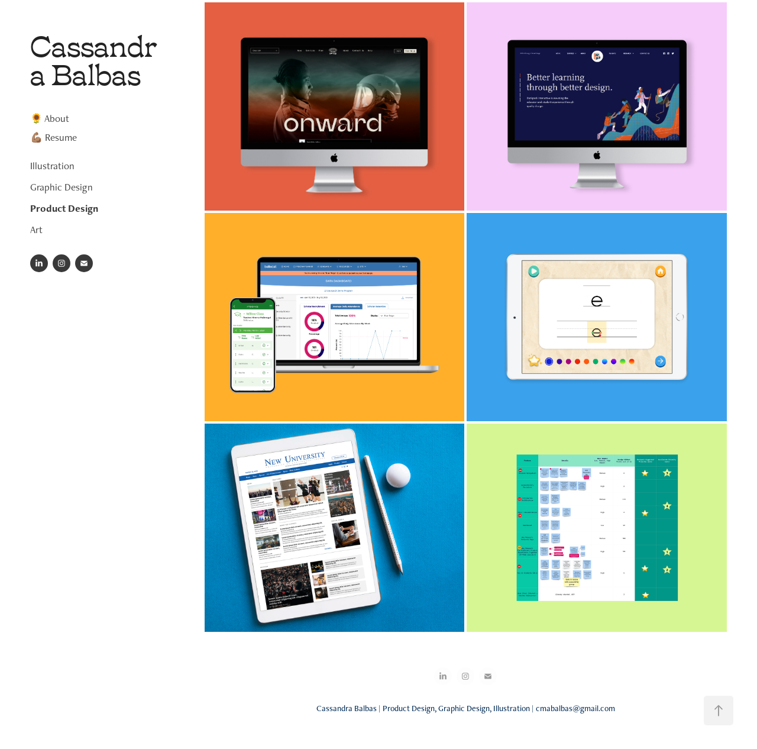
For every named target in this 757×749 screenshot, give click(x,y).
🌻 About (49, 118)
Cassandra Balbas (93, 57)
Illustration (52, 165)
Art (36, 229)
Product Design (64, 208)
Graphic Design (61, 186)
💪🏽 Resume (53, 137)
